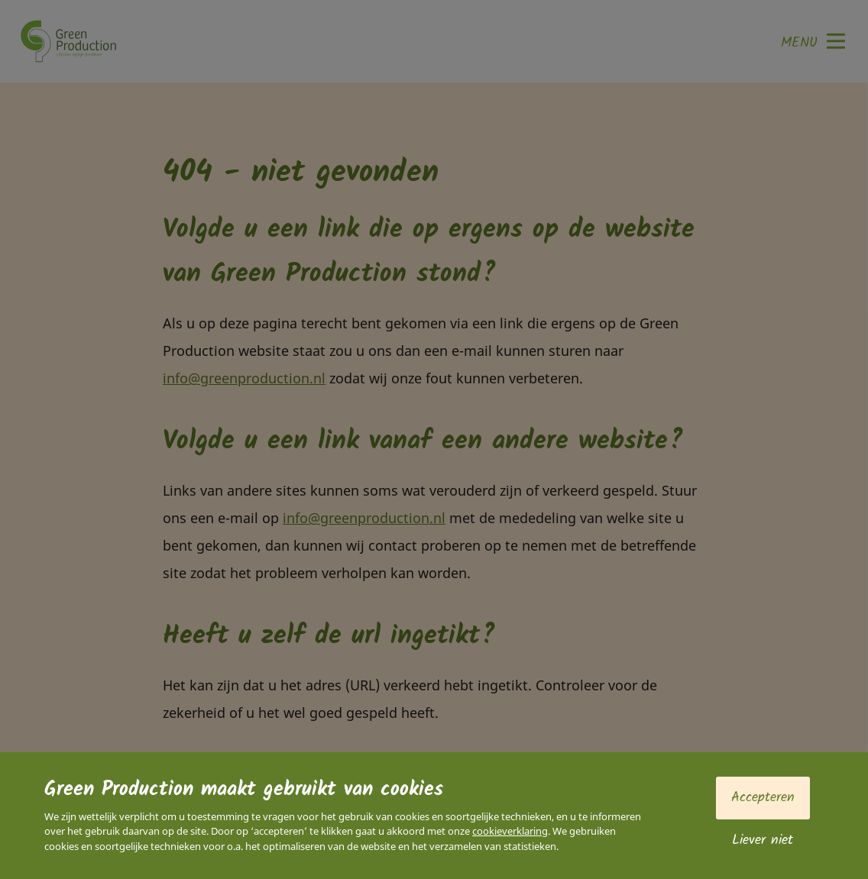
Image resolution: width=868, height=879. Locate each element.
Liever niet (762, 840)
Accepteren (763, 798)
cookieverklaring (510, 831)
